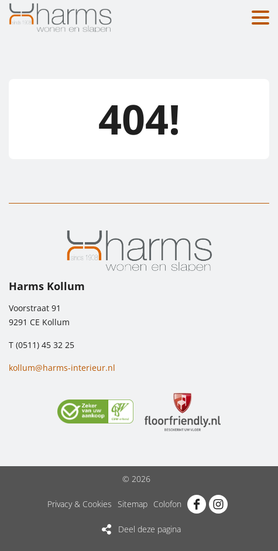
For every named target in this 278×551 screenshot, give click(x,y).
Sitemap (132, 503)
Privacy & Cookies (79, 503)
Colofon (167, 503)
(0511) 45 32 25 (45, 344)
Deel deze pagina (149, 529)
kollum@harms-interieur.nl (62, 367)
